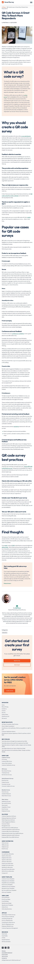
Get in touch (17, 665)
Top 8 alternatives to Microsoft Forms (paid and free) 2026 (15, 743)
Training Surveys (5, 772)
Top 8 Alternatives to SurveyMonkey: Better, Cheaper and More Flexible (16, 751)
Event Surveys (5, 809)
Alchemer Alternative (7, 861)
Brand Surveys (5, 780)
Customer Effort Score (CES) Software (10, 831)
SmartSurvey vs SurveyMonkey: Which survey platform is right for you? (16, 728)
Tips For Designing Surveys (8, 924)
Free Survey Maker (6, 899)
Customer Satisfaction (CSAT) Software (11, 829)
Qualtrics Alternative (6, 855)
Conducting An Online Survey (8, 922)
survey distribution (26, 136)
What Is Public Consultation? (8, 726)
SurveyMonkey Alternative (8, 854)
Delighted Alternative (6, 857)
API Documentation (6, 941)
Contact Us (4, 958)
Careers (4, 710)
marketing (16, 426)
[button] (31, 2)
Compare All (4, 873)
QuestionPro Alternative (7, 867)
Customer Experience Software (9, 816)
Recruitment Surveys (6, 771)
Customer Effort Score (7, 761)
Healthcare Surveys (6, 801)
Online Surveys (5, 843)
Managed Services (6, 825)
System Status (5, 714)
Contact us (4, 708)
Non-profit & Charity (6, 803)
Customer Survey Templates (8, 878)
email (6, 545)
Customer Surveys (6, 757)
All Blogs (4, 7)
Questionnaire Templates (7, 905)
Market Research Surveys (7, 778)
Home (3, 705)
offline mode (5, 547)
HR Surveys (4, 769)
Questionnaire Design (6, 903)
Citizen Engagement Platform (8, 822)
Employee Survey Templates (8, 880)
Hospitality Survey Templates (8, 882)
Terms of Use (5, 956)
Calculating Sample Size (7, 918)
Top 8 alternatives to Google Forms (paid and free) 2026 (14, 741)
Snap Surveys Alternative (7, 863)
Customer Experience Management (10, 928)
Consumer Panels (6, 823)
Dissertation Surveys (6, 795)
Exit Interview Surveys (7, 774)
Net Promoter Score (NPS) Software (10, 827)
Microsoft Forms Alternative (8, 869)
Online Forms (5, 907)
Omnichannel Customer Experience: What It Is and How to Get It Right (16, 734)
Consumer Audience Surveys (8, 786)
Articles (3, 937)
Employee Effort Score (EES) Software (10, 837)
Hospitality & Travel (6, 807)
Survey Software (5, 897)
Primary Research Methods (8, 916)
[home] (8, 2)
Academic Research (6, 793)
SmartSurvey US (5, 716)
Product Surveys (5, 782)
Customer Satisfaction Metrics (8, 731)
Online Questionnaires (7, 909)
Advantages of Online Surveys (8, 914)
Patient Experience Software (8, 820)
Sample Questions (6, 939)
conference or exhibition (18, 333)
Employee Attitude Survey (7, 926)
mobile (28, 217)
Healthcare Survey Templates (8, 886)
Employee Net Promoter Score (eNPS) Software (12, 833)
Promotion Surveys (6, 784)
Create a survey (9, 690)
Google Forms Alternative (7, 865)
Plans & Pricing (5, 706)
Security (3, 712)
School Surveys (5, 792)
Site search (4, 718)
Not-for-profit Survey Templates (9, 890)
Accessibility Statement (7, 952)
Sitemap (4, 951)
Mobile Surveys (5, 846)
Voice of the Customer (7, 763)
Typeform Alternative (7, 859)
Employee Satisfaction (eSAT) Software (11, 835)
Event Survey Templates (7, 884)
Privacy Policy (5, 954)
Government (5, 805)
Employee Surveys (6, 811)
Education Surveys (6, 790)
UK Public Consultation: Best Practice (10, 724)
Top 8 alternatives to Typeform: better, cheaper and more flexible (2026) (16, 745)
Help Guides (4, 934)
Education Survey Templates (8, 888)
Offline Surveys (5, 845)
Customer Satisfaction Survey (8, 765)
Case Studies (5, 935)
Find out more (8, 583)
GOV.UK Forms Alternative (8, 871)
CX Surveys (4, 759)
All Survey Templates (6, 892)
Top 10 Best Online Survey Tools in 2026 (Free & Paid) (13, 748)
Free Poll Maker (5, 901)
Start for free (17, 660)
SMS (13, 545)
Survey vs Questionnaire (7, 920)
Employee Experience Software (9, 818)
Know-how (4, 632)
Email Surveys (5, 848)
